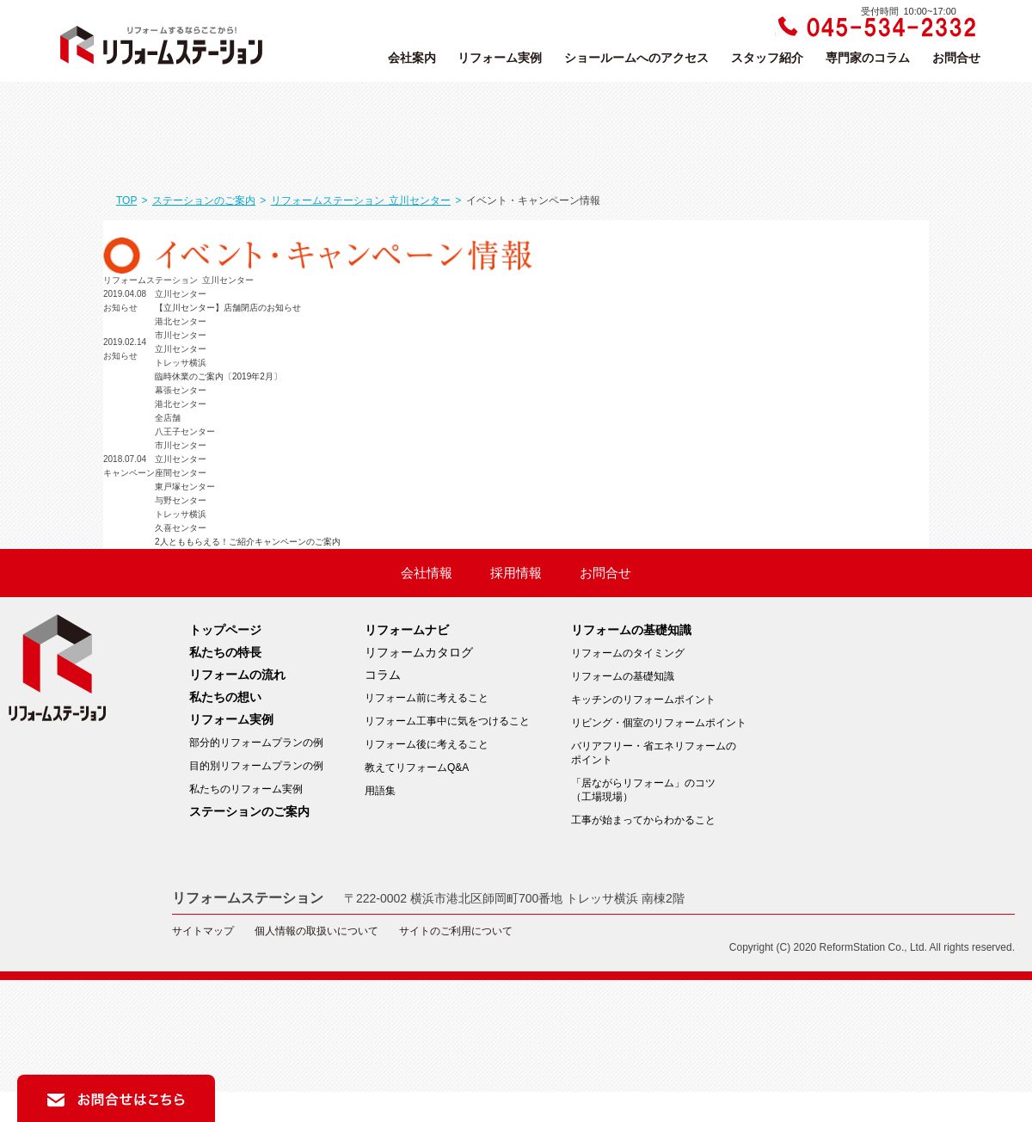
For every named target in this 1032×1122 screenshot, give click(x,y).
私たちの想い (225, 697)
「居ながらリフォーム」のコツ (658, 790)
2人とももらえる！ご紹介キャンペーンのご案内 (248, 541)
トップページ (225, 630)
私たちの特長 (225, 652)
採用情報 (516, 573)
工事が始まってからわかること (643, 820)
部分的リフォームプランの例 (256, 743)
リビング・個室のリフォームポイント (658, 723)
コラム (383, 674)
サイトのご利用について (456, 931)
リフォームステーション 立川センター (361, 200)
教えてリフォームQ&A (417, 767)
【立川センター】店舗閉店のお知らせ (228, 307)
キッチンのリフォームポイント (643, 700)
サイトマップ (203, 931)
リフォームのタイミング (628, 653)
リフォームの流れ (237, 674)
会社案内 (412, 58)
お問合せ (956, 58)
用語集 (380, 791)
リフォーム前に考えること (426, 698)
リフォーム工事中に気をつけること (447, 721)
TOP (126, 200)
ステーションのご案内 (203, 200)
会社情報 (426, 573)
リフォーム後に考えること (426, 744)
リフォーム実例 (500, 58)
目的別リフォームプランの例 (256, 766)
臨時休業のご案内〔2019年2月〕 (218, 376)
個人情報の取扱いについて (316, 931)
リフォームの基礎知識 (631, 630)
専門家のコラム (868, 58)
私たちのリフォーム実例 (246, 789)
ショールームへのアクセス (636, 58)
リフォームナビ (407, 630)
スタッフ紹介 (767, 58)
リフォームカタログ (419, 652)
